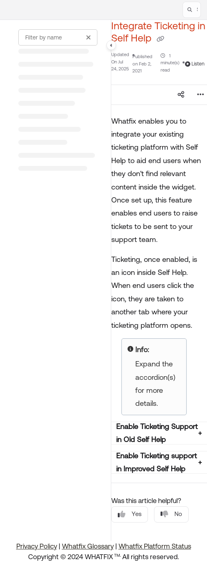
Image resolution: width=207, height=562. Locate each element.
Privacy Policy (36, 546)
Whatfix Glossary (88, 546)
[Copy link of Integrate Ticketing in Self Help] (160, 38)
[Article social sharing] (180, 94)
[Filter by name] (57, 37)
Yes (129, 514)
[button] (192, 10)
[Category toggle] (111, 45)
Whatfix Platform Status (155, 546)
